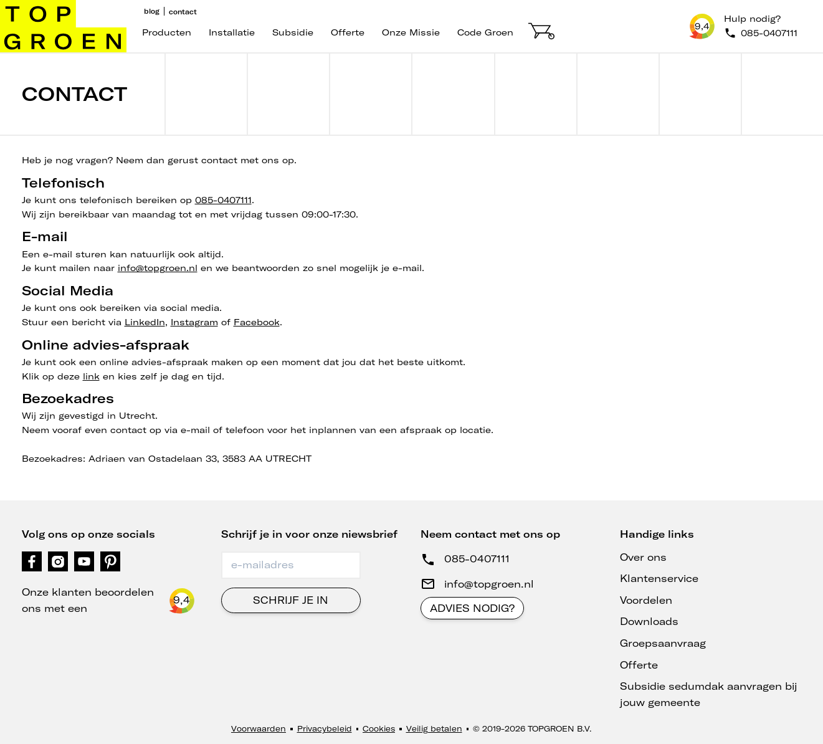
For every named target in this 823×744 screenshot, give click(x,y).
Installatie (232, 32)
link (91, 376)
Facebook (257, 322)
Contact (183, 11)
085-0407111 (223, 200)
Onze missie (411, 32)
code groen (485, 32)
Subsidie (292, 32)
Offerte (347, 32)
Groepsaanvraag (663, 643)
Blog (151, 11)
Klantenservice (659, 578)
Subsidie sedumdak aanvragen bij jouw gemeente (708, 694)
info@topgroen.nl (157, 268)
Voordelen (646, 600)
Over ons (643, 557)
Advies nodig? (472, 608)
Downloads (649, 621)
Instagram (194, 322)
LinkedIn (145, 322)
